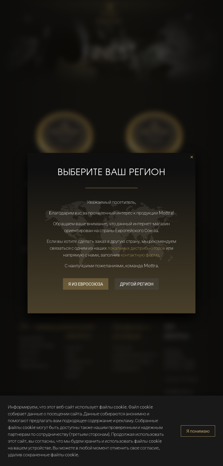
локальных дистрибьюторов (136, 247)
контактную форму (140, 254)
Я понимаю (198, 431)
